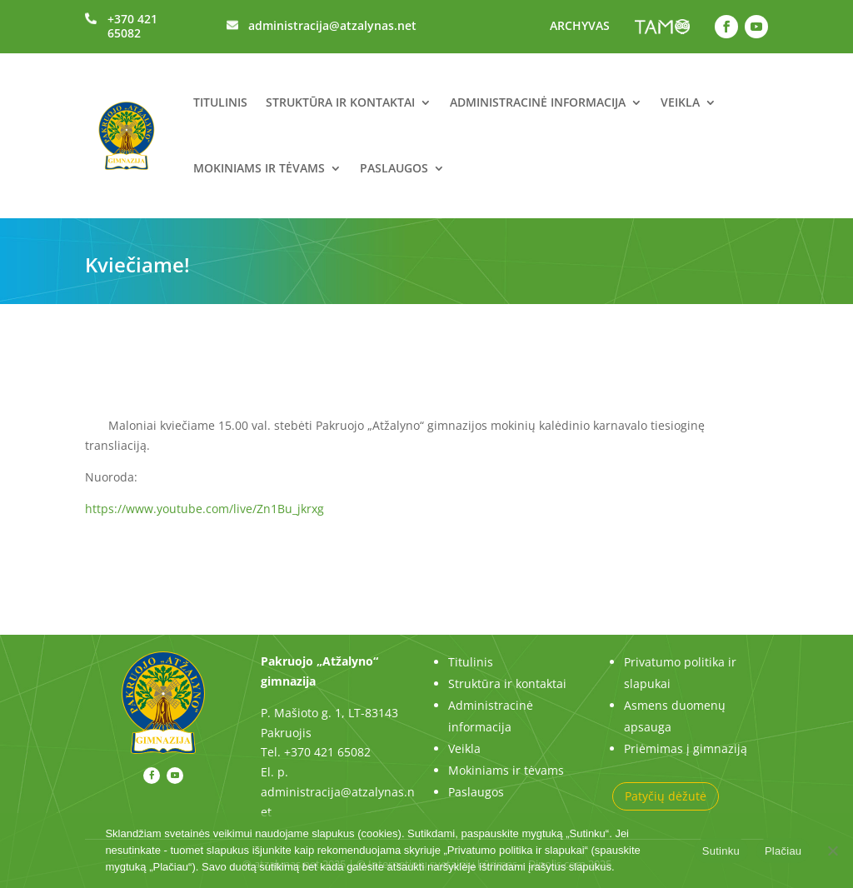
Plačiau (783, 851)
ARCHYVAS (580, 25)
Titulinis (220, 102)
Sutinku (721, 851)
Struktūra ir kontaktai (340, 102)
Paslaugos (394, 168)
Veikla (680, 102)
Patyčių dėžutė (665, 796)
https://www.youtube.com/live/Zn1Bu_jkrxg (204, 508)
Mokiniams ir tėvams (259, 168)
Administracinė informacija (538, 102)
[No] (832, 850)
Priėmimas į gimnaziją (685, 748)
